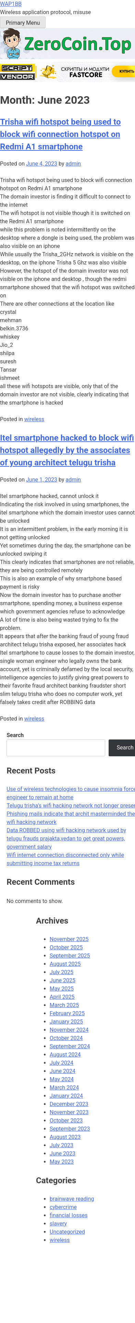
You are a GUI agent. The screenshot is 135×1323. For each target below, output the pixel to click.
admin (73, 163)
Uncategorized (67, 1232)
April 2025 (62, 997)
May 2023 (62, 1161)
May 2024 (62, 1079)
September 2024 (70, 1046)
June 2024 (62, 1071)
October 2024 (66, 1038)
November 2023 (69, 1112)
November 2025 (69, 939)
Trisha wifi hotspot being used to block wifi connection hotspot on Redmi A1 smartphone (60, 134)
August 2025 (65, 964)
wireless (34, 419)
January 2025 (66, 1021)
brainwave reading (72, 1199)
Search (15, 735)
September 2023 (70, 1129)
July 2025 (61, 972)
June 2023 (62, 1153)
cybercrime (63, 1207)
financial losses (68, 1215)
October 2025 (66, 947)
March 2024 (64, 1087)
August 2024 (65, 1054)
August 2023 (65, 1137)
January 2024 (66, 1096)
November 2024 (69, 1030)
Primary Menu (23, 23)
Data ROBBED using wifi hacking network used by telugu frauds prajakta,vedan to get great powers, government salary (66, 838)
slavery (58, 1223)
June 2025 (62, 980)
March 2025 (64, 1005)
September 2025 (70, 955)
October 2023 (66, 1120)
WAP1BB (11, 4)
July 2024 (61, 1063)
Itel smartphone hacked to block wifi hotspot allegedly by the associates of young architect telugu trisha (67, 450)
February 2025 (67, 1013)
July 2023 (61, 1145)
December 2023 (69, 1104)
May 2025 (62, 988)
